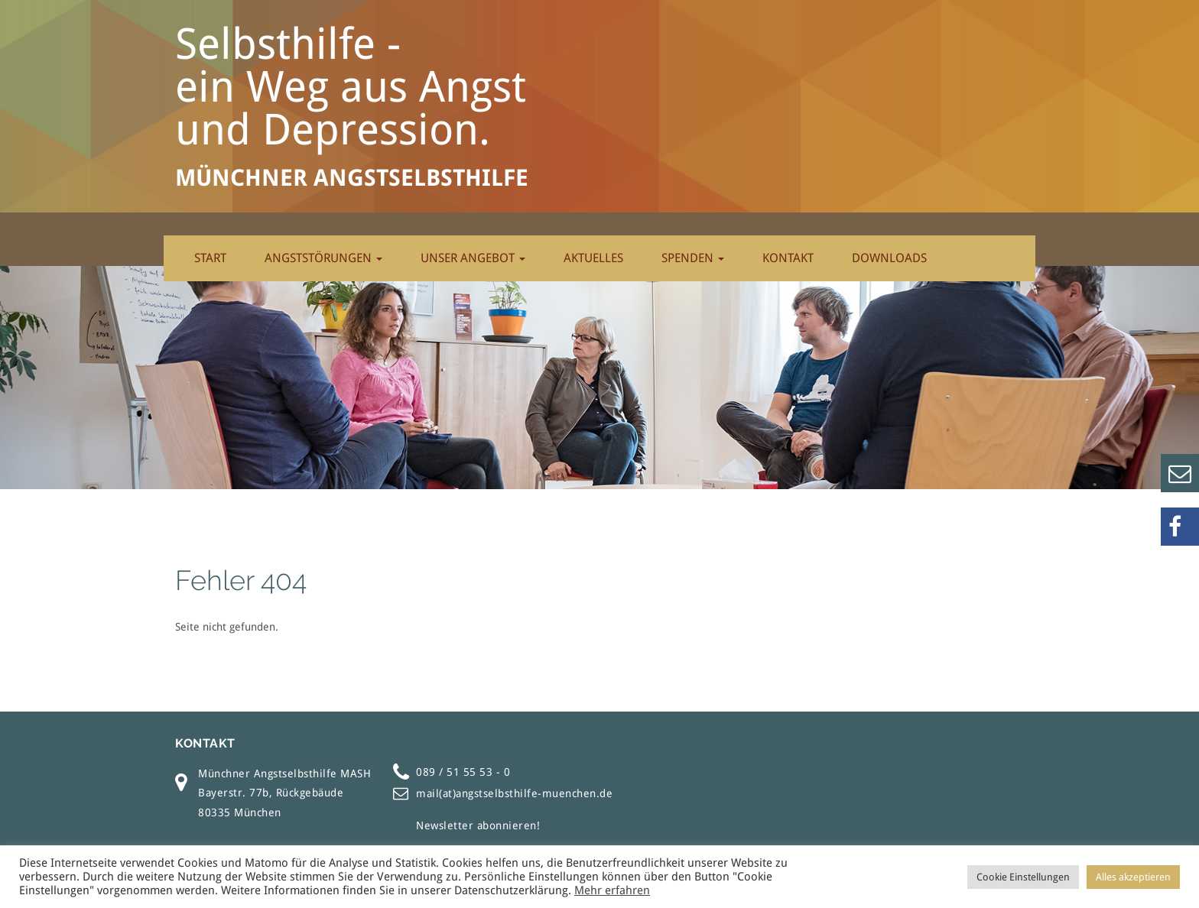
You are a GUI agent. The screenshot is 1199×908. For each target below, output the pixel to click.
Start (210, 258)
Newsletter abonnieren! (478, 825)
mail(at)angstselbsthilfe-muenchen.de (514, 793)
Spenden (692, 258)
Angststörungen (323, 258)
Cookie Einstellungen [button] (1023, 877)
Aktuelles (593, 258)
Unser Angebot (473, 258)
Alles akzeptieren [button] (1133, 877)
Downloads (889, 258)
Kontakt (788, 258)
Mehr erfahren (612, 890)
